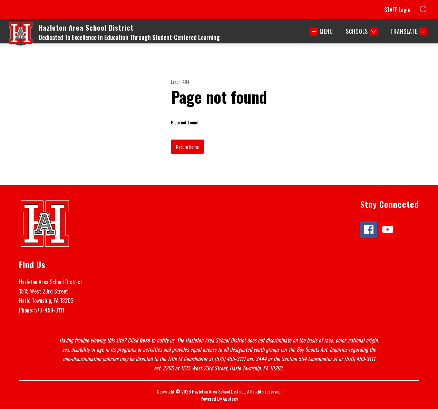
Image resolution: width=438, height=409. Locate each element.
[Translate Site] (408, 31)
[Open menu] (321, 31)
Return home (187, 146)
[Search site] (424, 10)
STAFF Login (397, 10)
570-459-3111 (49, 310)
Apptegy (230, 398)
